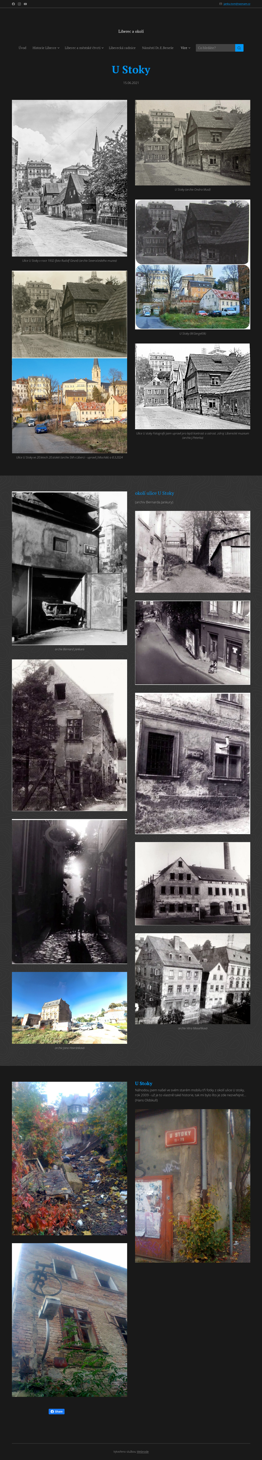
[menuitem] (24, 48)
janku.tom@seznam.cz (237, 4)
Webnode (143, 1451)
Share (57, 1411)
